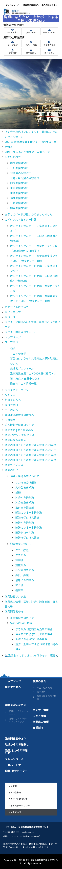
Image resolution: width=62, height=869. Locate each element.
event (8, 147)
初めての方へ (13, 32)
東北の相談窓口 (19, 188)
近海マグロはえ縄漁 (27, 517)
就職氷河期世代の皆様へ (19, 415)
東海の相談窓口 (19, 193)
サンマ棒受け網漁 (26, 482)
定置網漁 (20, 565)
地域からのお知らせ (17, 744)
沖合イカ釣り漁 (24, 497)
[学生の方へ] (31, 50)
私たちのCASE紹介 (21, 623)
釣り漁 (19, 585)
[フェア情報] (12, 42)
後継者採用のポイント (23, 618)
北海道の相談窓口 (20, 173)
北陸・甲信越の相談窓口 (24, 178)
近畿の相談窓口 (19, 203)
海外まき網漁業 (24, 507)
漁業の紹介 (31, 32)
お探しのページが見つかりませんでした (28, 214)
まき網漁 (20, 555)
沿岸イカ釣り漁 (24, 580)
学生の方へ (31, 53)
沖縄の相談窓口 (19, 198)
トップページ (13, 337)
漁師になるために (49, 32)
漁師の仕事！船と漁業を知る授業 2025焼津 (30, 455)
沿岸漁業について (20, 544)
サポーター (11, 317)
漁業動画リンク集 (15, 596)
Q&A (12, 348)
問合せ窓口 (49, 53)
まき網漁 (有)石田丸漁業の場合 (33, 629)
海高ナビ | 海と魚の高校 (19, 430)
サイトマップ (13, 312)
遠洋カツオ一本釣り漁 (28, 527)
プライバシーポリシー (18, 390)
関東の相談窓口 (19, 208)
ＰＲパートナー (14, 765)
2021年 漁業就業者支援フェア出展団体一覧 (30, 142)
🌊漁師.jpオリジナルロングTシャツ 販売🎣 (32, 655)
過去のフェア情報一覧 (23, 383)
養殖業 (19, 590)
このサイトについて (17, 307)
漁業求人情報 (49, 44)
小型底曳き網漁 (24, 570)
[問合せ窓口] (49, 50)
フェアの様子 (18, 353)
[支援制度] (12, 50)
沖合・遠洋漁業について (24, 476)
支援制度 (13, 53)
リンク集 (10, 395)
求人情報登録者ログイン (19, 425)
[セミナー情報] (31, 42)
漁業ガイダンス (14, 465)
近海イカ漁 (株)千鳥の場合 (31, 639)
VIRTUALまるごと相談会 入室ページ (27, 152)
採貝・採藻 (22, 575)
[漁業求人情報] (49, 42)
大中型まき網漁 (24, 487)
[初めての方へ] (12, 29)
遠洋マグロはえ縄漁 (27, 537)
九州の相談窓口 (19, 168)
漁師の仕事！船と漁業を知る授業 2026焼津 (30, 460)
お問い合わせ (13, 157)
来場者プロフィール (22, 368)
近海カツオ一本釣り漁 (28, 512)
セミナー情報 (31, 44)
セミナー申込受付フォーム (21, 332)
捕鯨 (18, 492)
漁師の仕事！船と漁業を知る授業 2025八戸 (30, 450)
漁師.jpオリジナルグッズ (19, 435)
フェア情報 (13, 44)
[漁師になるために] (49, 29)
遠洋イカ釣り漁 (24, 522)
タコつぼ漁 (22, 550)
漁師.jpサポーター (16, 771)
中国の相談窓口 (19, 163)
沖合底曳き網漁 (24, 502)
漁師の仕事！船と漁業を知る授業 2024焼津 (30, 445)
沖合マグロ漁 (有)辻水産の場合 (33, 634)
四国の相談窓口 (19, 183)
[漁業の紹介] (31, 29)
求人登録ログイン (49, 4)
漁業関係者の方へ (31, 4)
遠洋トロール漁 (24, 532)
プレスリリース (12, 4)
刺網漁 (19, 560)
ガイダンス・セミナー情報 (20, 219)
